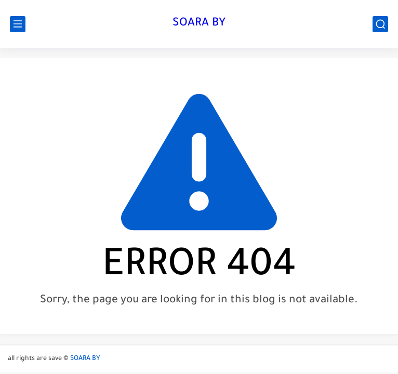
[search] (380, 24)
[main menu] (17, 24)
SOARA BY (199, 24)
